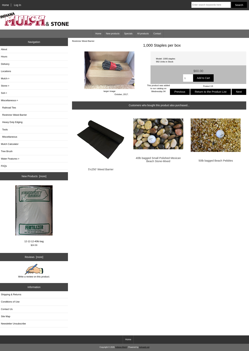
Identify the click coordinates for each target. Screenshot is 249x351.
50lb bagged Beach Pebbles (216, 160)
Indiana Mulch (121, 347)
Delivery (5, 64)
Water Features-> (10, 158)
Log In (17, 5)
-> (9, 100)
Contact (157, 33)
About (4, 49)
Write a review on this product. (34, 271)
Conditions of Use (10, 301)
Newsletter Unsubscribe (13, 323)
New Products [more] (34, 176)
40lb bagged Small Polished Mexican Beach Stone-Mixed (158, 159)
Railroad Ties (8, 107)
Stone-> (5, 85)
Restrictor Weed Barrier (83, 41)
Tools (4, 129)
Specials (128, 33)
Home (5, 5)
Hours (4, 56)
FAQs (4, 166)
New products (112, 33)
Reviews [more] (34, 257)
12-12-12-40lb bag (34, 214)
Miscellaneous (9, 136)
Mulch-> (5, 78)
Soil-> (4, 93)
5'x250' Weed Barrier (100, 169)
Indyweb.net (144, 347)
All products (143, 33)
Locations (6, 71)
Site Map (5, 316)
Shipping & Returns (11, 294)
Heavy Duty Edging (11, 122)
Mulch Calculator (10, 144)
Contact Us (7, 309)
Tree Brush (7, 151)
